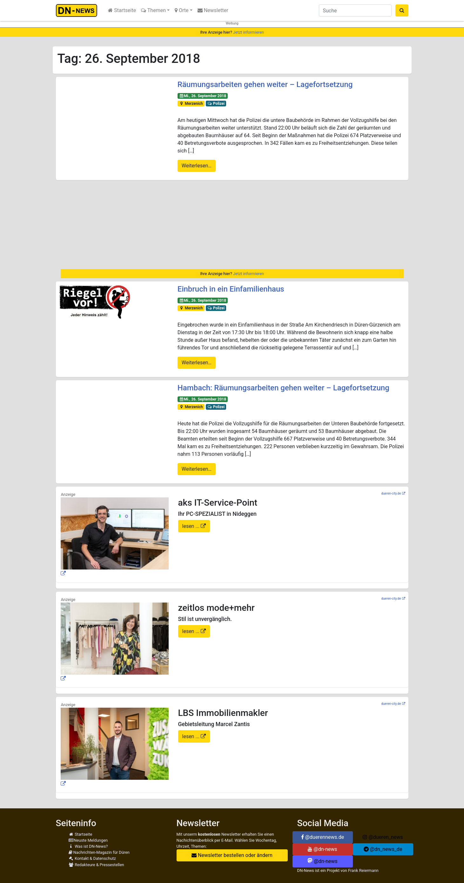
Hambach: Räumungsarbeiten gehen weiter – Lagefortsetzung (283, 387)
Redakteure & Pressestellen (96, 864)
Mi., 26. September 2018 (202, 96)
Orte (182, 10)
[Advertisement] (232, 224)
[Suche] (355, 10)
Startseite (122, 10)
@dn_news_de (383, 849)
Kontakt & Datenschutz (92, 858)
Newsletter (213, 10)
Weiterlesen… (197, 166)
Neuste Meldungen (88, 840)
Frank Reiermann (363, 870)
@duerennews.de (322, 837)
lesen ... (191, 526)
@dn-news (322, 849)
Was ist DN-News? (88, 846)
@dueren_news (383, 837)
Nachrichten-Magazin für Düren (99, 852)
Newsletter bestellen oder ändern (232, 855)
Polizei (216, 103)
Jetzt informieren (248, 32)
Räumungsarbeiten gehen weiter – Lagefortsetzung (265, 84)
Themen (153, 10)
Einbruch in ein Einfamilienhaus (231, 289)
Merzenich (191, 103)
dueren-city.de (391, 493)
